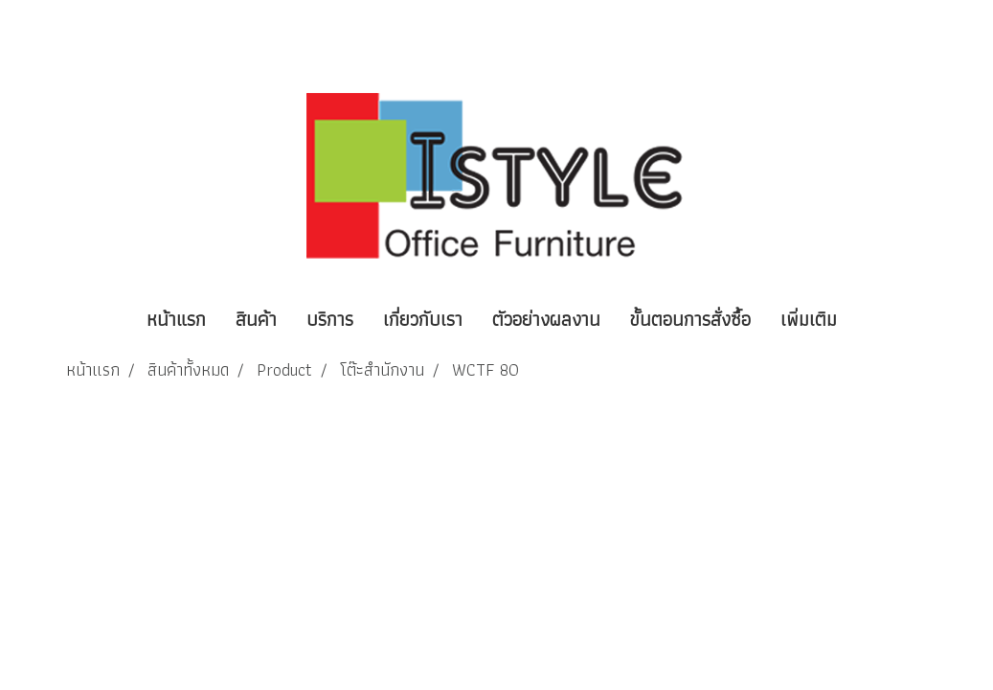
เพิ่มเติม (808, 319)
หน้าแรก (176, 319)
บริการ (329, 319)
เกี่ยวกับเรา (423, 319)
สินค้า (256, 319)
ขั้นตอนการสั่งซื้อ (690, 319)
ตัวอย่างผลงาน (546, 319)
